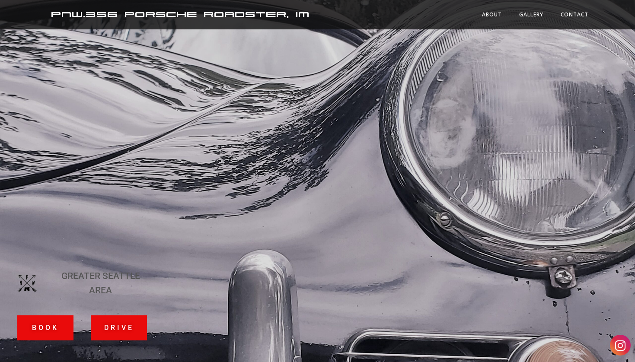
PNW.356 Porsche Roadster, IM (180, 14)
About (492, 14)
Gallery (531, 14)
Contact (574, 14)
